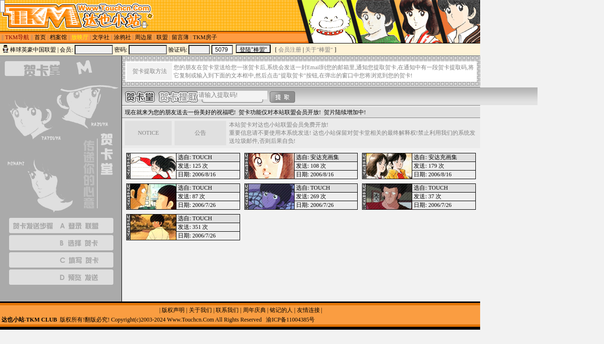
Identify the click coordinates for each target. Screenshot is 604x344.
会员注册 (289, 49)
